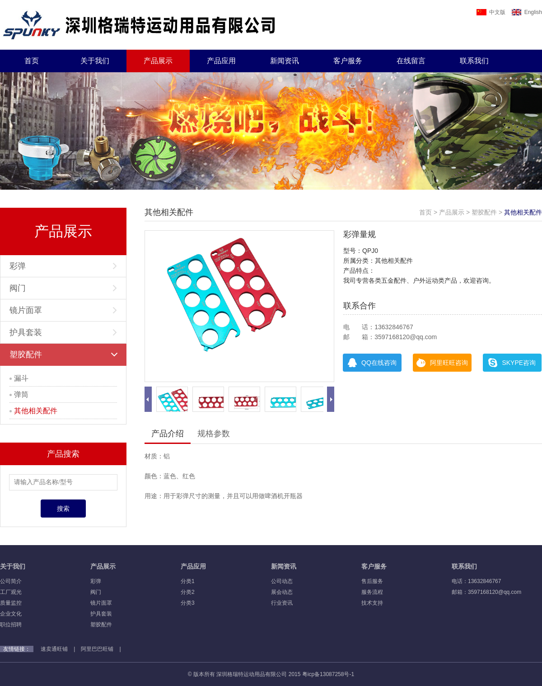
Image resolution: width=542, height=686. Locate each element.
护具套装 (63, 332)
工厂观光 (11, 592)
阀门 (63, 288)
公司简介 (11, 581)
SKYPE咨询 (512, 362)
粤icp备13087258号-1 (328, 674)
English (527, 12)
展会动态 (282, 592)
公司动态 (282, 581)
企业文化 (11, 614)
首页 (31, 61)
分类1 (188, 581)
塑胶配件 (63, 354)
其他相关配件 (33, 411)
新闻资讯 (284, 61)
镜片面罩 (63, 310)
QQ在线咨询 (372, 362)
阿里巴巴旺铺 (97, 649)
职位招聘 (11, 624)
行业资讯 (282, 603)
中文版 (491, 12)
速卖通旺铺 (54, 649)
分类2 (188, 592)
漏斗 (18, 378)
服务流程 (372, 592)
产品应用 (221, 61)
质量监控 (11, 603)
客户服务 (347, 61)
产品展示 (158, 61)
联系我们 (474, 61)
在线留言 (411, 61)
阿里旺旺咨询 (442, 362)
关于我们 (94, 61)
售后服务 (372, 581)
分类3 (188, 603)
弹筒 (18, 394)
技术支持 (372, 603)
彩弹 (63, 266)
